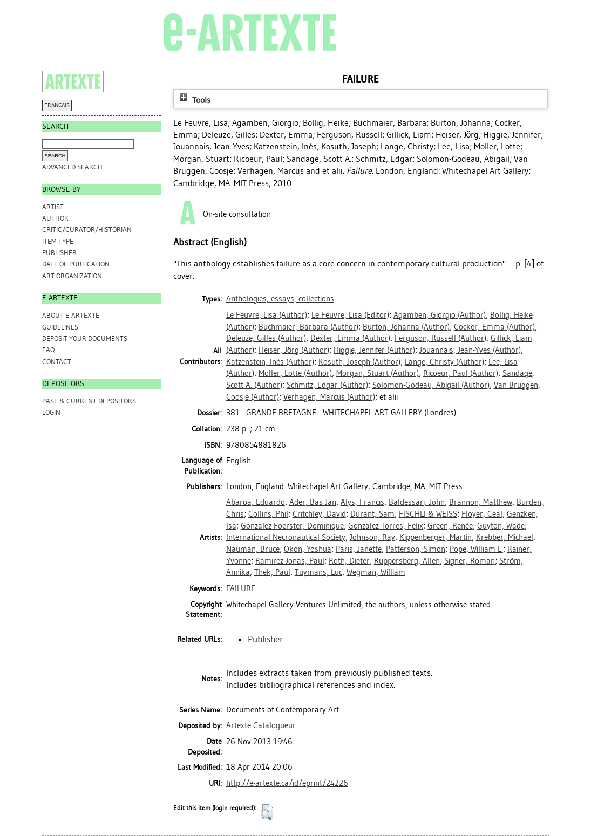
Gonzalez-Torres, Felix (385, 526)
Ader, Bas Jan (312, 502)
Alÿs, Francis (362, 502)
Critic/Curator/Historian (87, 229)
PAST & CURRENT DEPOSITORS (89, 401)
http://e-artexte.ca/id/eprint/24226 (287, 783)
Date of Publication (76, 264)
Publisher (59, 253)
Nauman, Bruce (253, 549)
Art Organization (72, 276)
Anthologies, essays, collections (280, 299)
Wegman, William (376, 572)
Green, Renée (450, 526)
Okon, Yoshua (307, 549)
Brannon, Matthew (480, 502)
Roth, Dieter (349, 561)
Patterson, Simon (415, 549)
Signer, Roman (469, 561)
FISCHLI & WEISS (428, 514)
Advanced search (72, 167)
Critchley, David (319, 514)
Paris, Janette (359, 549)
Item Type (57, 241)
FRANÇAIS (57, 105)
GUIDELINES (60, 327)
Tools (193, 100)
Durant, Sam (372, 514)
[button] (267, 812)
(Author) (266, 315)
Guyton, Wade (501, 526)
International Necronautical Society (285, 537)
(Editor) (350, 315)
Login (51, 412)
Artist (53, 207)
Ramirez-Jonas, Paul (289, 561)
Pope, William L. (476, 549)
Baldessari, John (417, 502)
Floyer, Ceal (481, 514)
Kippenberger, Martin (435, 537)
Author (55, 218)
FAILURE (240, 588)
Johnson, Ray (372, 537)
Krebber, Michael (504, 537)
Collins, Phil (268, 514)
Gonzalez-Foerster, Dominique (292, 526)
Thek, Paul (272, 572)
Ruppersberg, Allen (407, 561)
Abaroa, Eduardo (255, 502)
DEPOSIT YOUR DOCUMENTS (84, 338)
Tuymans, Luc (318, 572)
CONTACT (56, 362)
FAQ (48, 350)
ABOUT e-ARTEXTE (70, 315)
